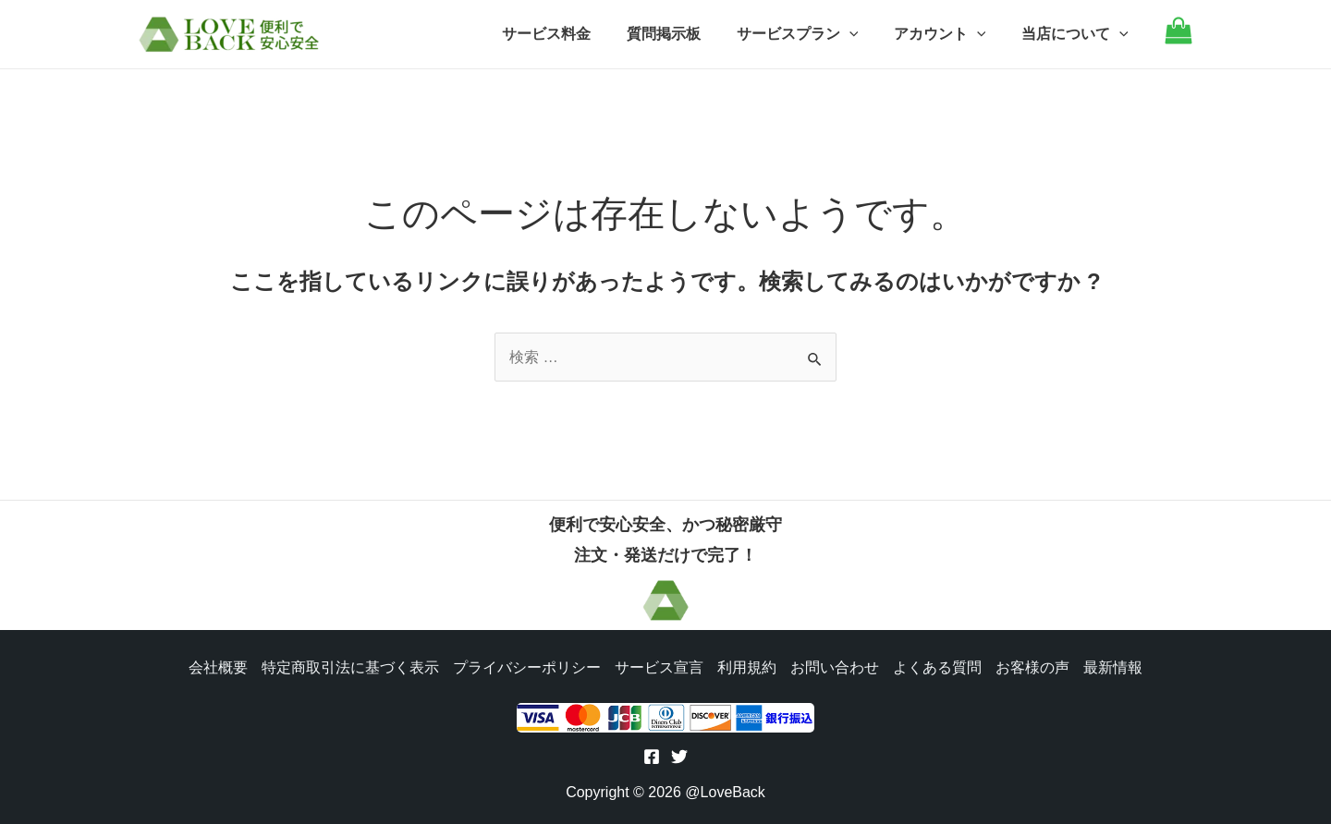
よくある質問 (939, 665)
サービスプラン (812, 34)
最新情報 (1116, 665)
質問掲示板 (685, 34)
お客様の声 (1035, 665)
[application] (864, 34)
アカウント (949, 34)
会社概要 (214, 665)
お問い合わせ (835, 665)
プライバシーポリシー (525, 665)
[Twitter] (679, 756)
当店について (1077, 34)
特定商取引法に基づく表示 (347, 665)
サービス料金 (574, 34)
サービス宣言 (658, 665)
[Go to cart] (1178, 39)
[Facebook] (651, 756)
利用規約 (746, 665)
